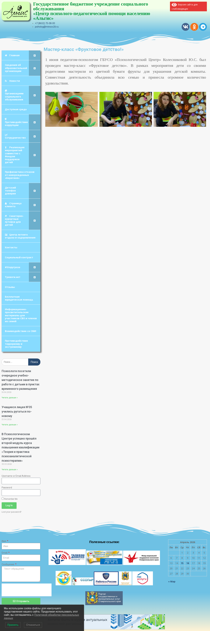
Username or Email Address (16, 476)
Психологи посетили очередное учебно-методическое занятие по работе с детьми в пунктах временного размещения (20, 379)
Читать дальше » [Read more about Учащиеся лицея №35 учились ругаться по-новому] (10, 425)
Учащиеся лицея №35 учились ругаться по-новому (17, 411)
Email (5, 552)
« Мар (171, 581)
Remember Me (10, 499)
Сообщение (8, 564)
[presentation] (27, 590)
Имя (4, 541)
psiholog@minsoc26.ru (47, 26)
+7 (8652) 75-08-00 (45, 23)
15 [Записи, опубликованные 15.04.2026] (182, 563)
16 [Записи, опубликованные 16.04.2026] (187, 563)
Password (7, 487)
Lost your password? (11, 511)
